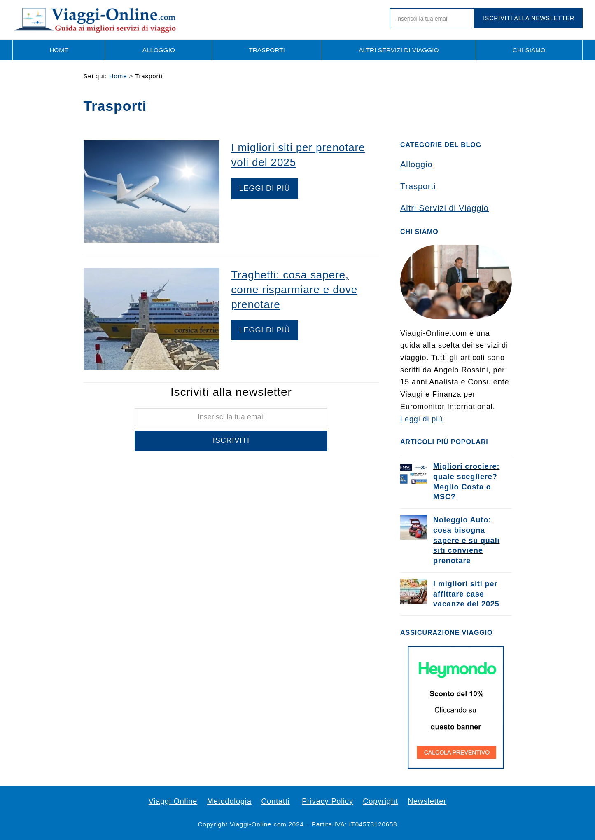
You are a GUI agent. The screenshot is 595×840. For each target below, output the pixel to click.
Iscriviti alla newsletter (528, 18)
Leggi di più (421, 419)
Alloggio (416, 164)
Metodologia (229, 801)
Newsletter (427, 801)
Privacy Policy (327, 801)
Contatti (275, 801)
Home (118, 76)
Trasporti (418, 186)
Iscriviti (231, 440)
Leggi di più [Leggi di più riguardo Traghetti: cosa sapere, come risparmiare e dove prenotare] (264, 330)
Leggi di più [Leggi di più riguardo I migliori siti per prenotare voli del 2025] (264, 188)
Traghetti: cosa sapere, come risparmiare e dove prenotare (294, 290)
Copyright (380, 801)
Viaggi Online (173, 801)
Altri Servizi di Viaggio (444, 208)
